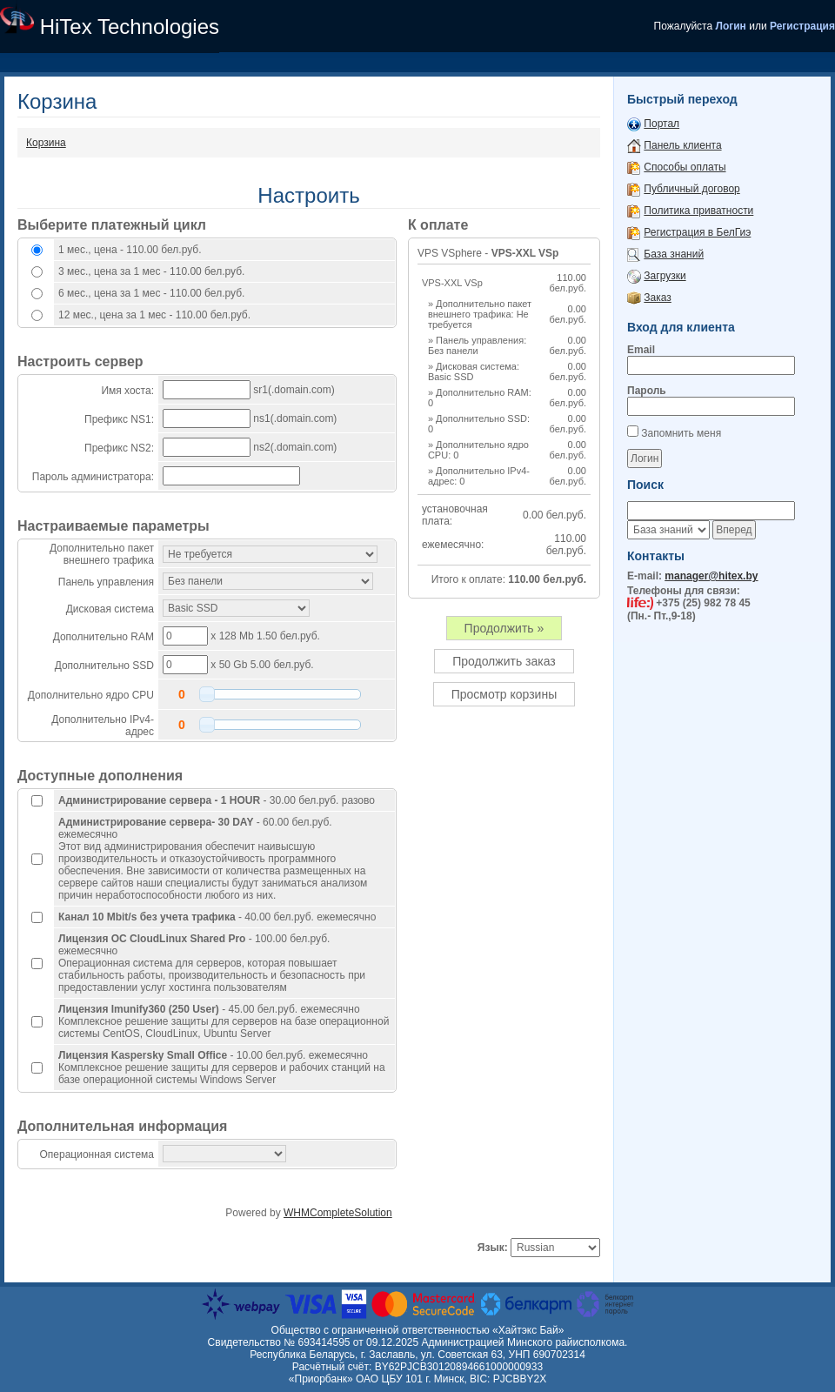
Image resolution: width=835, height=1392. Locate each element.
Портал (661, 123)
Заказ (657, 297)
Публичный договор (691, 189)
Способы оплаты (684, 167)
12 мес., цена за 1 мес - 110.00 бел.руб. (154, 315)
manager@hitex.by (711, 576)
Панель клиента (682, 145)
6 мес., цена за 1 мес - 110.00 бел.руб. (151, 293)
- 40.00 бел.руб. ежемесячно (217, 917)
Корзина (46, 143)
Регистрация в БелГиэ (697, 232)
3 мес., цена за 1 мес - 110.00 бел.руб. (151, 271)
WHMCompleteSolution (338, 1213)
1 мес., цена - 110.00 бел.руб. (130, 250)
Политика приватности (698, 210)
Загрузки (664, 276)
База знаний (674, 254)
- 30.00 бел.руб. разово (216, 800)
